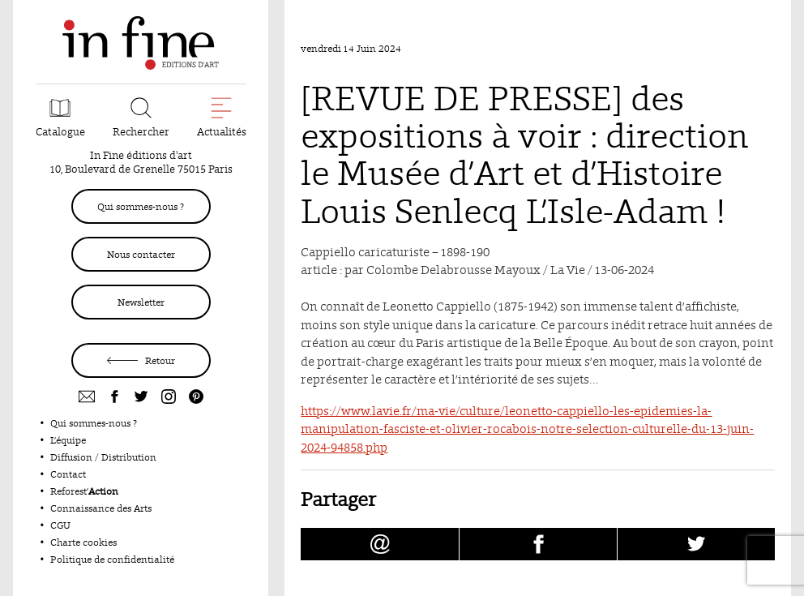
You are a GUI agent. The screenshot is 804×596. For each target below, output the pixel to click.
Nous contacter (141, 254)
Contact (68, 474)
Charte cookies (83, 542)
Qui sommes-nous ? (140, 206)
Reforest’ (84, 491)
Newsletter (141, 302)
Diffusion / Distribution (103, 457)
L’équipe (68, 440)
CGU (60, 525)
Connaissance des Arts (101, 508)
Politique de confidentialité (112, 559)
